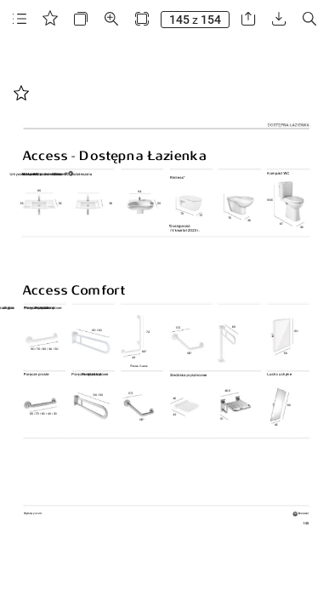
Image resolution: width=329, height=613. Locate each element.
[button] (19, 19)
